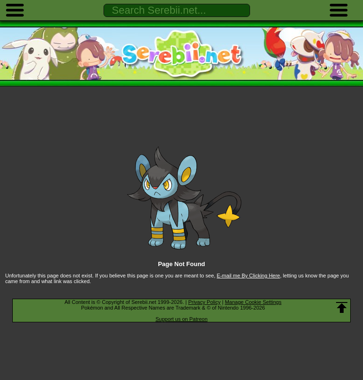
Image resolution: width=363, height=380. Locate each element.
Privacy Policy (204, 302)
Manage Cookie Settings (253, 302)
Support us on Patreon (181, 319)
